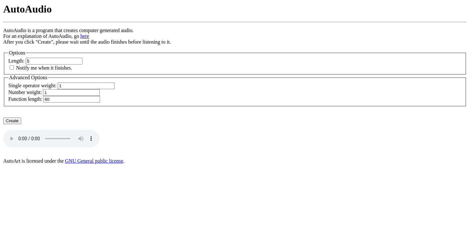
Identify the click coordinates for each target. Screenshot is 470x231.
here (84, 36)
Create (12, 120)
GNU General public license (94, 161)
